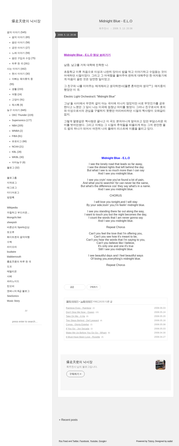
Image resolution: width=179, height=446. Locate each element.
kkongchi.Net (14, 217)
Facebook (84, 441)
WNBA (17, 130)
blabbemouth (14, 256)
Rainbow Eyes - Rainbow (78, 308)
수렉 (9, 242)
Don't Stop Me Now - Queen (80, 312)
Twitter (75, 441)
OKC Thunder (22, 115)
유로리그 (19, 141)
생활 (17, 89)
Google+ (103, 441)
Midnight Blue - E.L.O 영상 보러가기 (87, 54)
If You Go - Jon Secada (77, 328)
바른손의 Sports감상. (18, 227)
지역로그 (12, 182)
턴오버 (10, 286)
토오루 (10, 232)
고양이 (17, 99)
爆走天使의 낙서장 (26, 21)
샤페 (9, 276)
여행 (16, 94)
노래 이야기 (20, 53)
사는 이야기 (16, 68)
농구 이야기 (16, 110)
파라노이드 (13, 281)
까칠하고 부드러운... (18, 212)
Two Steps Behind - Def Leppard (82, 320)
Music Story (13, 300)
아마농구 (18, 162)
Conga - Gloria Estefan (77, 324)
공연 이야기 (20, 47)
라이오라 (12, 246)
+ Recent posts (68, 419)
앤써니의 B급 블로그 (18, 291)
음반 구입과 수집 (23, 58)
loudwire (11, 251)
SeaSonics (13, 296)
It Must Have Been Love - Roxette (83, 337)
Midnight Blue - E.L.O (115, 21)
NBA (17, 125)
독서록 (17, 104)
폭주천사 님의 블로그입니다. (82, 366)
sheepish (12, 222)
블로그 (13, 167)
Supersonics (21, 120)
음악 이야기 (16, 32)
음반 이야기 (20, 42)
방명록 (10, 197)
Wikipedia (12, 207)
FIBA (16, 136)
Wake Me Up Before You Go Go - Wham (86, 332)
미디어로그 (13, 192)
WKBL (17, 157)
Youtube (94, 441)
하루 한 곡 (20, 63)
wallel (170, 441)
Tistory (151, 441)
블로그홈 (12, 177)
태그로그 (12, 187)
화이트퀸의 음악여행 (18, 237)
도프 (9, 266)
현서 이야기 (20, 73)
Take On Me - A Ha (75, 316)
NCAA (17, 146)
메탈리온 (12, 271)
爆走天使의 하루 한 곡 (19, 261)
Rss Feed (63, 441)
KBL (16, 151)
